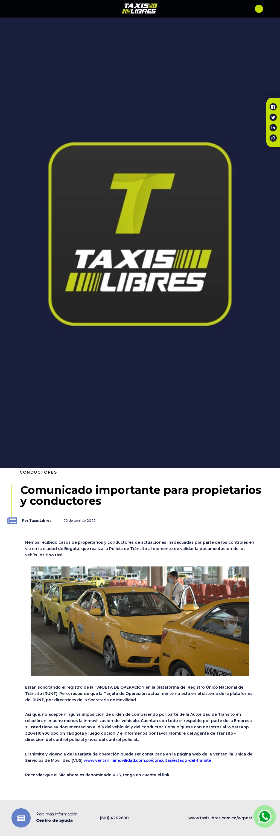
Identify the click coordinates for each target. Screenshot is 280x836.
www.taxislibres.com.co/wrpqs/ (220, 817)
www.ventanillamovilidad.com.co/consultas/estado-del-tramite (147, 760)
